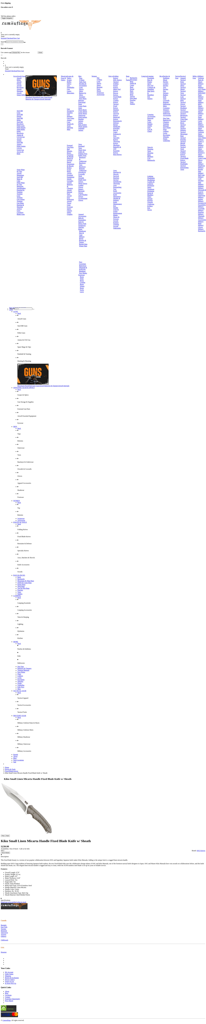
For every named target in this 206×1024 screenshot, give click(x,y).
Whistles (166, 137)
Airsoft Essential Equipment (70, 175)
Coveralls (166, 100)
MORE (15, 642)
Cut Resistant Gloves (82, 199)
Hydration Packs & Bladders (150, 193)
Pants (98, 89)
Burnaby (4, 925)
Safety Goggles (69, 213)
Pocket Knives (115, 86)
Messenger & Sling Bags (25, 581)
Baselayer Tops (82, 164)
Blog (15, 758)
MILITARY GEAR (19, 716)
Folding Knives (115, 77)
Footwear (81, 275)
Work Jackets (82, 126)
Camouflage (6, 1020)
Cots (148, 158)
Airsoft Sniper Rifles (21, 94)
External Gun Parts (70, 146)
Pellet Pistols (21, 127)
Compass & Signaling (151, 88)
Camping (144, 76)
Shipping (8, 976)
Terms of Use (9, 981)
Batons (115, 125)
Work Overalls (81, 177)
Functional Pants (81, 103)
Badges (165, 95)
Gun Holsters (69, 115)
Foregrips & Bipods (70, 155)
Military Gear (195, 77)
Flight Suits (82, 180)
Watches (81, 227)
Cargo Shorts (82, 112)
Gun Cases (70, 118)
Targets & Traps (70, 125)
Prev (3, 836)
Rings (80, 229)
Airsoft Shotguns (20, 90)
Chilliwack (4, 940)
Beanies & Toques (82, 241)
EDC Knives (117, 80)
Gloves (80, 182)
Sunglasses (82, 225)
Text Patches (165, 88)
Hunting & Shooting (20, 206)
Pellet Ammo (21, 146)
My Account (9, 972)
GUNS (15, 311)
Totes (131, 102)
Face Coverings (82, 263)
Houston (3, 952)
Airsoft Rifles (19, 79)
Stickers (165, 93)
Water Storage (149, 197)
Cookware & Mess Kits (150, 206)
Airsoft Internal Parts (69, 192)
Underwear (82, 170)
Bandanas (82, 271)
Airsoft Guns (21, 76)
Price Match (9, 1001)
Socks (82, 290)
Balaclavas (82, 266)
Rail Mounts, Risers (69, 151)
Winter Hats (83, 246)
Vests (80, 144)
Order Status (9, 974)
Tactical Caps (183, 96)
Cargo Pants (82, 106)
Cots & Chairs (149, 130)
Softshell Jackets (81, 129)
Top (98, 78)
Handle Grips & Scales (116, 209)
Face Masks (83, 273)
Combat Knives (116, 101)
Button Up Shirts (82, 94)
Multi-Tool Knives (116, 90)
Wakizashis (117, 228)
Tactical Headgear (183, 107)
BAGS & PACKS (19, 575)
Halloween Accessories (167, 114)
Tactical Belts (183, 99)
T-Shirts (81, 80)
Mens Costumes (166, 107)
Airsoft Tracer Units (69, 203)
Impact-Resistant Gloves (81, 191)
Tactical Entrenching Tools (184, 167)
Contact (7, 997)
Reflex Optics (69, 83)
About (15, 756)
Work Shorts (82, 110)
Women (94, 76)
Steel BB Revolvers (20, 123)
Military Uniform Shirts (201, 126)
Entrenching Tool (117, 188)
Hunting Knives (116, 111)
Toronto (3, 929)
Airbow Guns (19, 210)
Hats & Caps (81, 234)
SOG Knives (201, 851)
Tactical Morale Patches (183, 143)
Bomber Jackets (81, 120)
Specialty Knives (116, 138)
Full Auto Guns (42, 97)
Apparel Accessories (82, 215)
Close (40, 52)
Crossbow (20, 212)
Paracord (150, 118)
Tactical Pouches (183, 138)
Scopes (69, 80)
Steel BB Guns (20, 112)
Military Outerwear (201, 194)
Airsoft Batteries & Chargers (39, 98)
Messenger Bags (133, 80)
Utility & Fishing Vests (82, 153)
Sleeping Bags (150, 154)
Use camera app (19, 52)
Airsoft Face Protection (70, 197)
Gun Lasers (69, 90)
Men (79, 76)
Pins (164, 91)
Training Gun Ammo (21, 198)
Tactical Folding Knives (183, 152)
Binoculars (70, 93)
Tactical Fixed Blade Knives (184, 158)
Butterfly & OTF (117, 148)
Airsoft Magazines (20, 174)
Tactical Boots (183, 122)
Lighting (150, 176)
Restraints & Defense (117, 122)
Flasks (165, 139)
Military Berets (81, 237)
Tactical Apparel (183, 77)
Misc (19, 689)
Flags (165, 129)
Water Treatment (150, 188)
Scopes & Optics (70, 77)
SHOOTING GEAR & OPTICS (24, 388)
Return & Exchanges (12, 978)
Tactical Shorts (183, 88)
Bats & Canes (115, 131)
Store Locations (18, 760)
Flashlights (151, 178)
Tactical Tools (183, 148)
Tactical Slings (183, 125)
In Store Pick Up (10, 983)
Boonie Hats (83, 244)
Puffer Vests (82, 155)
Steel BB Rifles (20, 119)
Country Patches (165, 84)
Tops (80, 78)
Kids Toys (20, 687)
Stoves (149, 210)
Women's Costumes (166, 111)
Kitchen (150, 200)
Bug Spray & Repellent (150, 93)
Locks (165, 133)
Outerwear (81, 115)
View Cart (16, 38)
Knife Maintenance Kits (117, 204)
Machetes (116, 145)
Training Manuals (166, 125)
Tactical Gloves (183, 103)
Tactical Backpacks (184, 114)
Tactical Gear (177, 77)
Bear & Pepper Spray (149, 82)
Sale (14, 762)
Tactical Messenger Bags (184, 134)
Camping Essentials (150, 77)
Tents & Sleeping (150, 148)
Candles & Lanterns (150, 183)
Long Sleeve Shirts (81, 89)
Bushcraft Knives (116, 118)
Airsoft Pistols (19, 83)
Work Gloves (82, 183)
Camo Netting (149, 123)
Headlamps (151, 180)
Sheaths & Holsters (116, 199)
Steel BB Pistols (20, 115)
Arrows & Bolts (20, 153)
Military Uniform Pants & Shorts (201, 79)
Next (7, 836)
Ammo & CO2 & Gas (21, 136)
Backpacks (133, 78)
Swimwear (100, 93)
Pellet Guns (20, 126)
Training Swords (116, 225)
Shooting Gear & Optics (64, 78)
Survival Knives (116, 114)
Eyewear (70, 207)
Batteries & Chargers (167, 121)
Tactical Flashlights (184, 163)
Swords (115, 221)
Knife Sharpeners (117, 195)
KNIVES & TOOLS (20, 522)
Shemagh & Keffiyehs (83, 268)
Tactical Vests (183, 92)
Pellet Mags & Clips (21, 183)
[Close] (2, 44)
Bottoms (81, 100)
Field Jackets (82, 117)
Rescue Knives (115, 94)
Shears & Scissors (116, 218)
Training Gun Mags (20, 202)
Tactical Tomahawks (117, 181)
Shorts (99, 91)
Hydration (150, 185)
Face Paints (167, 127)
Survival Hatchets (116, 177)
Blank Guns (21, 214)
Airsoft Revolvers (20, 86)
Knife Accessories (117, 192)
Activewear (100, 94)
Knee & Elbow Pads (82, 223)
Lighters (166, 131)
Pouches (132, 100)
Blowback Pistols (31, 97)
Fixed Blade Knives (117, 97)
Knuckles (116, 128)
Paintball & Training (20, 191)
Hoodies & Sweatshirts (83, 84)
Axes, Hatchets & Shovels (117, 172)
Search (3, 42)
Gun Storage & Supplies (70, 111)
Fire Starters (149, 97)
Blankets (150, 156)
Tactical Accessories (184, 111)
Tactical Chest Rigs (184, 118)
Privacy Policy (10, 980)
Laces (82, 292)
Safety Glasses (69, 210)
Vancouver (4, 933)
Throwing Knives (116, 142)
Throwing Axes (116, 184)
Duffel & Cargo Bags (133, 85)
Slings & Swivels (70, 159)
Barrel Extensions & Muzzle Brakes (70, 165)
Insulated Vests (81, 147)
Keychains (166, 135)
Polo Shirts (82, 98)
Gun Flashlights (70, 86)
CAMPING (17, 596)
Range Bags (132, 90)
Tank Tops (82, 82)
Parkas (80, 123)
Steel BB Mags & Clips (20, 179)
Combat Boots (82, 283)
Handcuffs (116, 126)
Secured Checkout (7, 38)
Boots (82, 277)
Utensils (150, 202)
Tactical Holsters (183, 129)
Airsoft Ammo (19, 140)
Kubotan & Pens (117, 135)
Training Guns (20, 195)
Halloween (166, 104)
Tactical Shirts (183, 84)
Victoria (3, 934)
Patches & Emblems (166, 77)
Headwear (82, 231)
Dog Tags (166, 118)
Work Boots (82, 279)
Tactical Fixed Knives (115, 106)
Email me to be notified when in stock (13, 902)
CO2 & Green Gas (20, 149)
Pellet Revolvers (20, 132)
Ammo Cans (69, 121)
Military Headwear (201, 165)
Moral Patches (165, 81)
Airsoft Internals (45, 99)
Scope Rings (69, 170)
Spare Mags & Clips (21, 170)
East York (4, 927)
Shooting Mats (70, 128)
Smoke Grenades (70, 180)
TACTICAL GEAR (19, 691)
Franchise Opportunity (12, 999)
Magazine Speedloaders (21, 187)
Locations (8, 995)
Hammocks (151, 160)
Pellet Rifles (21, 129)
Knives (111, 76)
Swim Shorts (82, 113)
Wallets (132, 104)
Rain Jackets (82, 125)
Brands (15, 754)
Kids (164, 97)
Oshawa (3, 936)
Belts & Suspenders (82, 219)
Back (19, 313)
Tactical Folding (115, 83)
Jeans (80, 108)
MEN (15, 426)
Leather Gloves (80, 186)
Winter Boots (82, 287)
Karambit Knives (116, 152)
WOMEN (16, 501)
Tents (149, 151)
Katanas (116, 223)
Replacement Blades (117, 214)
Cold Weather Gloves (82, 195)
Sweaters (82, 97)
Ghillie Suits (149, 126)
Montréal (4, 931)
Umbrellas (166, 141)
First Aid (150, 85)
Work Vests (82, 150)
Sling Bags (131, 93)
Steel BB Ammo (20, 143)
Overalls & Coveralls (82, 173)
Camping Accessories (151, 115)
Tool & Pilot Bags (133, 97)
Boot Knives (117, 154)
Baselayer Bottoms (82, 167)
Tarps (149, 120)
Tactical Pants (183, 81)
